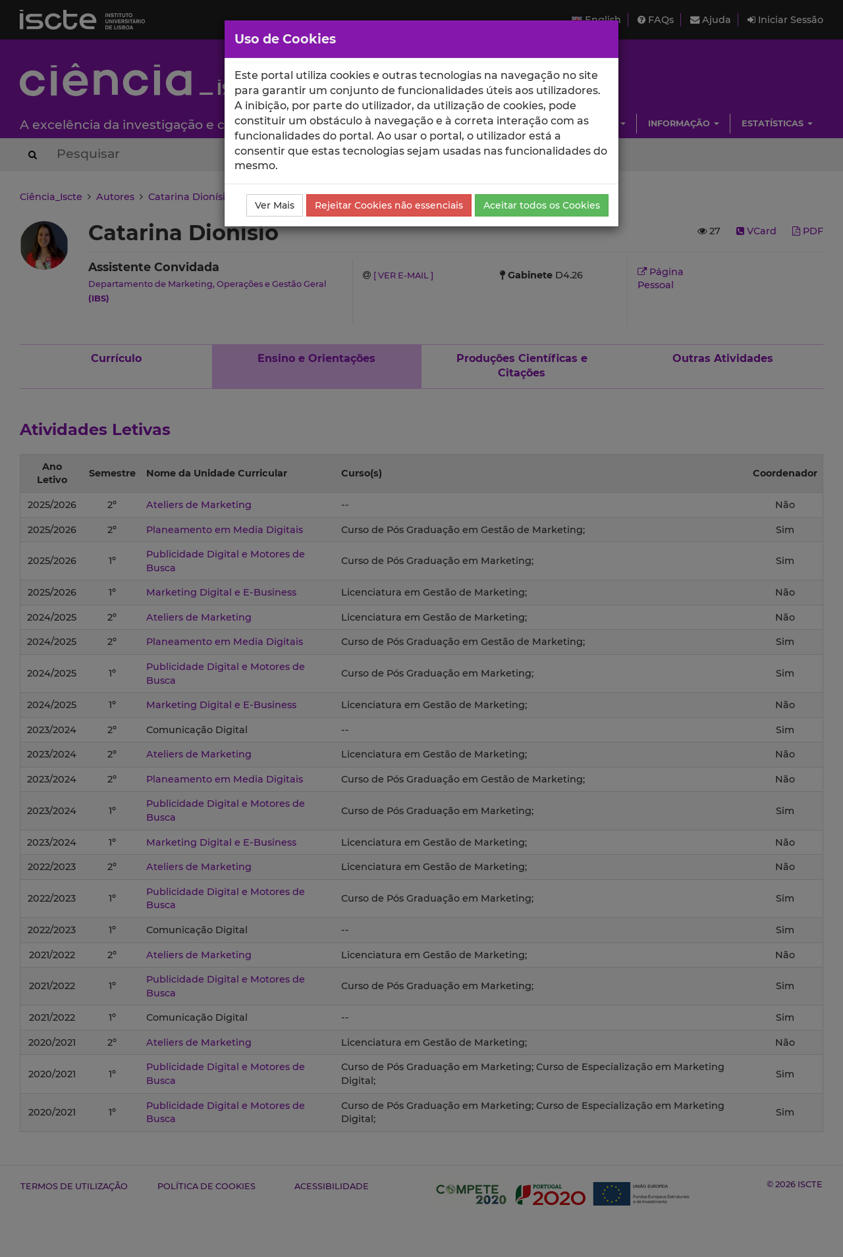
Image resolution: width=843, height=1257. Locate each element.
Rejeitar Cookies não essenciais (389, 205)
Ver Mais (274, 205)
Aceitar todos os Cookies (541, 205)
